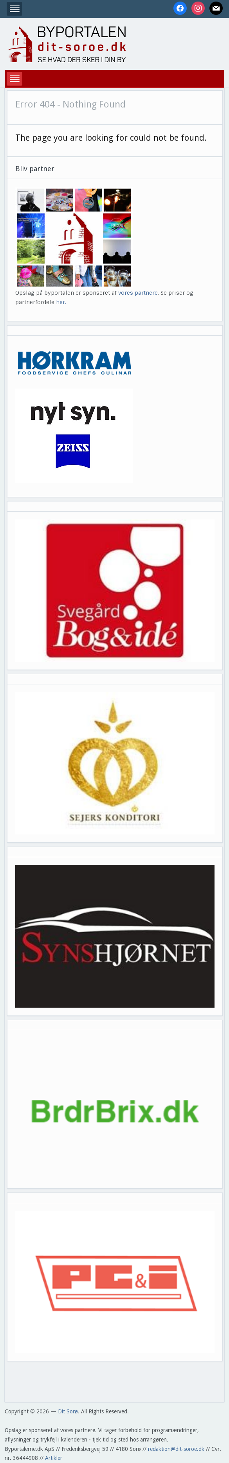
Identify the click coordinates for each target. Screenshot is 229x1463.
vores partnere (138, 292)
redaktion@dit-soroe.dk (176, 1449)
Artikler (53, 1458)
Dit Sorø (68, 1411)
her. (61, 302)
